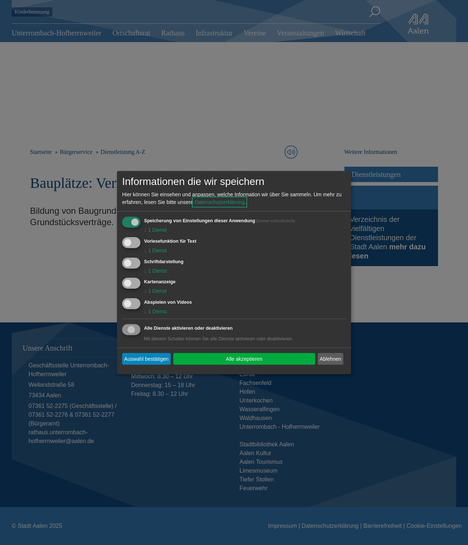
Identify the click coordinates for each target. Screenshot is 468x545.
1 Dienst (155, 230)
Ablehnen (330, 359)
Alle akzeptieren (244, 359)
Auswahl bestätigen (146, 359)
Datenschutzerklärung (219, 202)
